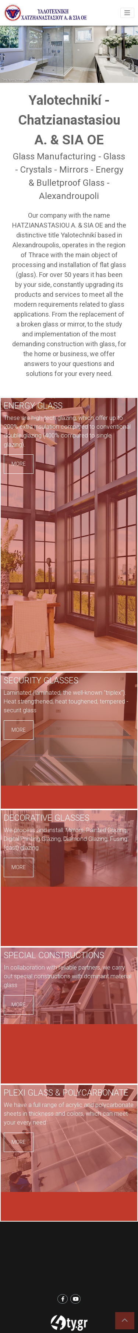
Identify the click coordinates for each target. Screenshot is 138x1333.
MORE (18, 464)
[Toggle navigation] (127, 13)
